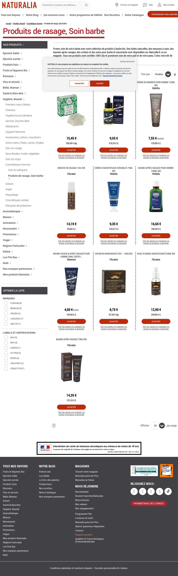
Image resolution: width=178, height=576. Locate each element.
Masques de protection (18, 215)
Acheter (71, 159)
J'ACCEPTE (99, 83)
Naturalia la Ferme (84, 480)
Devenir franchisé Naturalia (89, 496)
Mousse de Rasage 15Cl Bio (71, 177)
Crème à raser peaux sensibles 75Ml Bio (114, 179)
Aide (151, 5)
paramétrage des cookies (149, 503)
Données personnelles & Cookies (110, 568)
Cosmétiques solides (17, 210)
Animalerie (10, 232)
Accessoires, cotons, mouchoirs (23, 147)
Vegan (8, 249)
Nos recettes (45, 488)
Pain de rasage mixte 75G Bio (71, 91)
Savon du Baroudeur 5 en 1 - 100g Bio (113, 263)
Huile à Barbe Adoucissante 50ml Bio (156, 263)
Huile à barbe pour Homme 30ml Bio (113, 91)
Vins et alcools (12, 91)
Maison (8, 227)
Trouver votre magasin (86, 471)
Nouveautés (11, 238)
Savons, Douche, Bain (17, 130)
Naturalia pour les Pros (86, 476)
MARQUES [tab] (9, 308)
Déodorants (12, 136)
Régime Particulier (15, 255)
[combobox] (65, 5)
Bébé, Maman (12, 97)
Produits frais (12, 74)
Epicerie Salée (12, 63)
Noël (7, 272)
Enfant (8, 261)
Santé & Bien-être (14, 103)
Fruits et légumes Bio (16, 80)
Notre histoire (82, 500)
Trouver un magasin (129, 5)
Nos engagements (84, 508)
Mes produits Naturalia (17, 284)
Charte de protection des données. (113, 76)
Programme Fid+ (83, 514)
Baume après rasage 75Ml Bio (71, 349)
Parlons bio (45, 471)
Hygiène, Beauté (19, 33)
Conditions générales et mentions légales (71, 568)
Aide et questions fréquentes (89, 526)
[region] (90, 74)
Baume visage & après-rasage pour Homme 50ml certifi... (71, 265)
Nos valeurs (81, 504)
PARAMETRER (78, 83)
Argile (8, 199)
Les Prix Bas (11, 267)
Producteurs (45, 484)
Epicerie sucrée (13, 68)
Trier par (145, 84)
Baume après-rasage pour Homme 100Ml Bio (156, 179)
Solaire (9, 193)
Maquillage (11, 204)
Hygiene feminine (15, 141)
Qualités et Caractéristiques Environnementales (89, 540)
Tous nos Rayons (11, 15)
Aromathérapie (13, 221)
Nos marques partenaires (19, 278)
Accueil (8, 33)
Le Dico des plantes (49, 480)
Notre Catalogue (47, 492)
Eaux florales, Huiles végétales (22, 163)
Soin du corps (13, 169)
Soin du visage (13, 158)
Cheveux (10, 119)
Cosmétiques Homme (34, 33)
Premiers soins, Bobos (17, 114)
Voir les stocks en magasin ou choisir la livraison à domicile (71, 166)
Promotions (11, 244)
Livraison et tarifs (84, 518)
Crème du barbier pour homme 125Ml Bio (156, 93)
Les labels (44, 476)
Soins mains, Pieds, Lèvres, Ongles (24, 152)
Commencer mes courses (159, 15)
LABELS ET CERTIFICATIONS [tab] (19, 342)
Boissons (9, 86)
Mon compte (168, 5)
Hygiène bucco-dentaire (18, 125)
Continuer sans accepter (127, 61)
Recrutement (82, 491)
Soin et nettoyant (17, 179)
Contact (79, 530)
